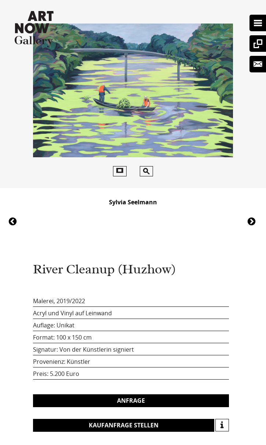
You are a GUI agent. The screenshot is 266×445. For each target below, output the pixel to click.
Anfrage (131, 400)
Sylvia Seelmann (133, 202)
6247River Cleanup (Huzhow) (13, 220)
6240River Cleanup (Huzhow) (252, 220)
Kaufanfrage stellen (123, 425)
